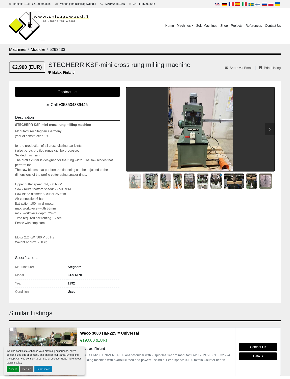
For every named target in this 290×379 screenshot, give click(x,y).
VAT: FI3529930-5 (144, 3)
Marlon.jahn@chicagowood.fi (78, 3)
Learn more (43, 369)
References (253, 25)
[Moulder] (38, 49)
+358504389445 (115, 3)
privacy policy (14, 362)
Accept (13, 369)
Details (258, 356)
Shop (224, 25)
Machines (184, 25)
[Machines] (17, 49)
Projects (236, 25)
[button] (185, 25)
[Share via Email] (240, 68)
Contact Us (273, 25)
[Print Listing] (270, 68)
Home (169, 25)
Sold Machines (206, 25)
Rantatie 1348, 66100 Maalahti (32, 3)
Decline (26, 369)
